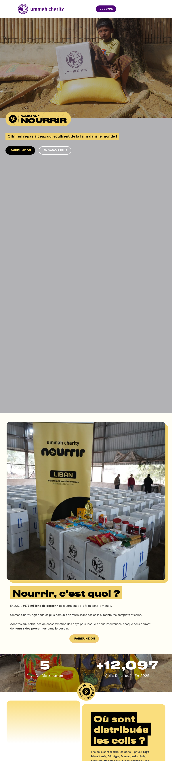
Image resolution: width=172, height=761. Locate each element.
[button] (151, 9)
